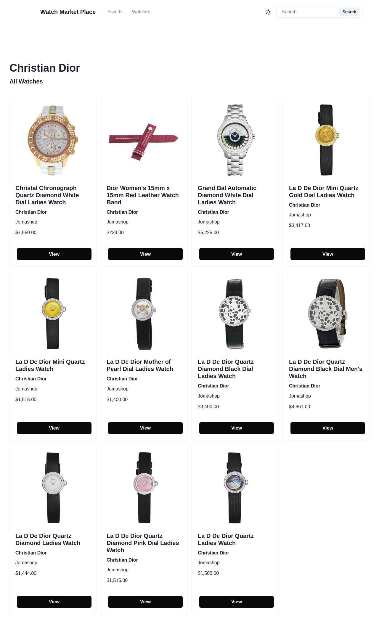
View (54, 254)
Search (349, 11)
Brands (115, 11)
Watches (141, 11)
